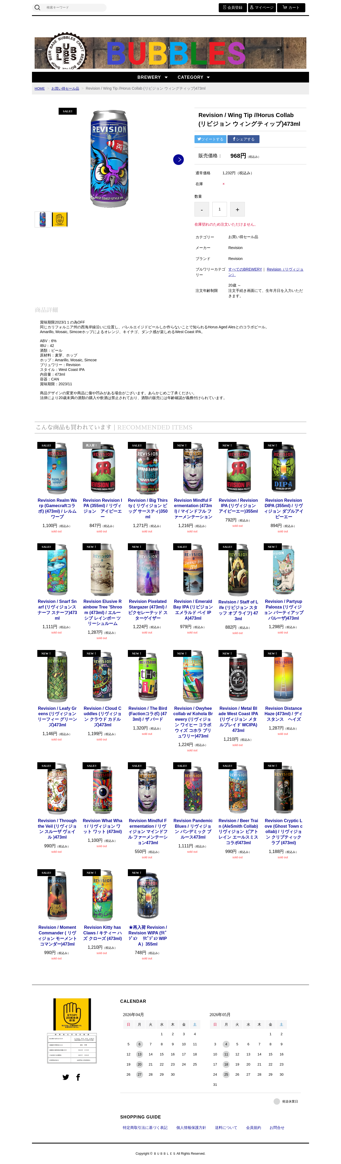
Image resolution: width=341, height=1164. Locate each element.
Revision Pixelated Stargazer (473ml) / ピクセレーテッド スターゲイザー (148, 609)
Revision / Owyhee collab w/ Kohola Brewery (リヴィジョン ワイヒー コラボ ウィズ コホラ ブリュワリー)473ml (193, 722)
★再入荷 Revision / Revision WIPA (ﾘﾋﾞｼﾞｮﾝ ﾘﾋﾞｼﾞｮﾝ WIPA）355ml (147, 935)
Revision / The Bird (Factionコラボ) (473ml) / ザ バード (147, 714)
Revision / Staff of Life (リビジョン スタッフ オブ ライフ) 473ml (238, 610)
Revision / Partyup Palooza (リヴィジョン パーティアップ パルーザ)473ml (283, 609)
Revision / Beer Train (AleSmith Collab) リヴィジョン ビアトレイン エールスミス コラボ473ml (238, 831)
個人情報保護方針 (191, 1127)
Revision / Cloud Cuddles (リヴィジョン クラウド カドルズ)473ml (102, 716)
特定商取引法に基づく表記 (145, 1127)
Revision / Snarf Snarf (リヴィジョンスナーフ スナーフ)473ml (57, 609)
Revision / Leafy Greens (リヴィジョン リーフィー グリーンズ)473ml (57, 716)
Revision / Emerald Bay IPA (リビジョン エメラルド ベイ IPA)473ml (193, 609)
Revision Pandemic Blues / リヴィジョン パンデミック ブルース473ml (193, 828)
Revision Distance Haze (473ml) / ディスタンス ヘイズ (284, 714)
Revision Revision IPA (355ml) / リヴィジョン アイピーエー (102, 508)
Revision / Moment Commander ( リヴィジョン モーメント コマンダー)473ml (57, 935)
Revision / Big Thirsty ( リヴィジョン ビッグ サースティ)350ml (148, 508)
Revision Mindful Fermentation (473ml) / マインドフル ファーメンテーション (193, 508)
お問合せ (277, 1127)
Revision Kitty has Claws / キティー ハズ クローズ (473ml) (102, 933)
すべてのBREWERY (245, 269)
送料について (226, 1127)
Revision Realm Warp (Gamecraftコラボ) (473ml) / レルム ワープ (57, 508)
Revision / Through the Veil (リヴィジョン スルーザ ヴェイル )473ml (57, 828)
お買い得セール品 (67, 88)
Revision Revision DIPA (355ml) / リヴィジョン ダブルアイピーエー (283, 508)
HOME (40, 88)
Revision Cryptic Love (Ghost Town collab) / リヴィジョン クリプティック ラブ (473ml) (284, 831)
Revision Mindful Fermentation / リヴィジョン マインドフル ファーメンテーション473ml (148, 831)
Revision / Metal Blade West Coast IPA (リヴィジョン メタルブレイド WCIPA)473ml (238, 719)
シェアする (243, 139)
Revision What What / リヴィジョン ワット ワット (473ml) (102, 826)
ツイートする (210, 139)
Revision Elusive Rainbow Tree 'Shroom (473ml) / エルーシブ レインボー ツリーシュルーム (102, 612)
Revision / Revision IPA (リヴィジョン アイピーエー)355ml (238, 506)
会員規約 (253, 1127)
